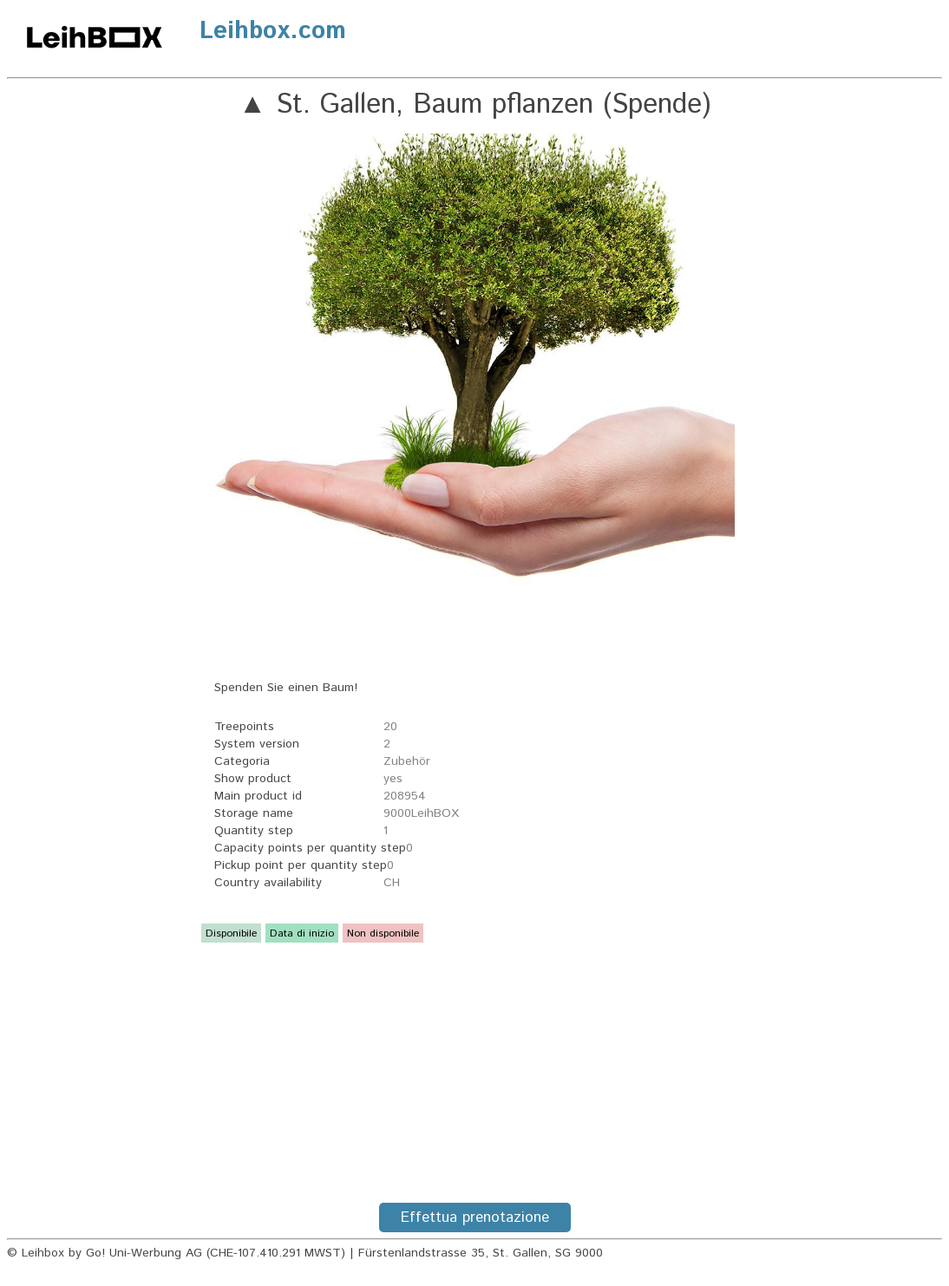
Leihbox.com (273, 31)
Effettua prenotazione (475, 1217)
